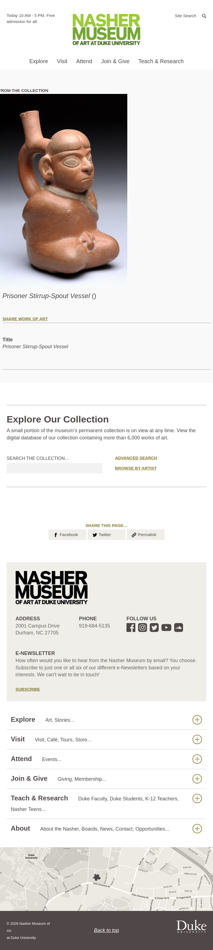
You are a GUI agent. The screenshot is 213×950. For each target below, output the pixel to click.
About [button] (106, 828)
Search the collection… (38, 458)
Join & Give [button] (115, 61)
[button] (190, 15)
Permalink (143, 534)
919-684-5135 (94, 626)
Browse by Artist (136, 468)
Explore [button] (38, 61)
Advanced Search (136, 457)
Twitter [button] (101, 534)
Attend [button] (84, 61)
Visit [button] (62, 61)
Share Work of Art (25, 318)
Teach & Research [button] (161, 61)
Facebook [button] (65, 534)
